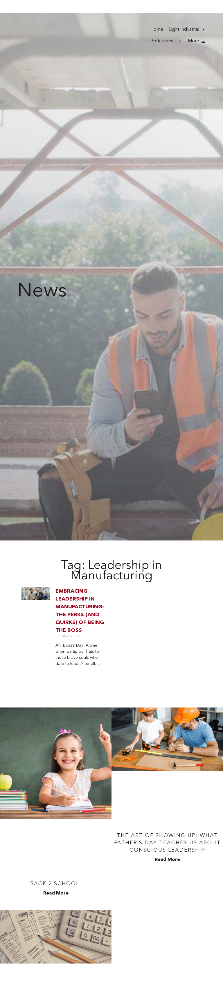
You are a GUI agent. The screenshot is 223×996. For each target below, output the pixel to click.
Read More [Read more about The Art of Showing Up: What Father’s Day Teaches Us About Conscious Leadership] (167, 857)
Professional (166, 40)
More (193, 40)
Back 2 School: (56, 881)
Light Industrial (187, 28)
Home (156, 28)
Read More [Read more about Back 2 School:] (56, 891)
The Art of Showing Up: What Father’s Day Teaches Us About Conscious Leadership (167, 840)
